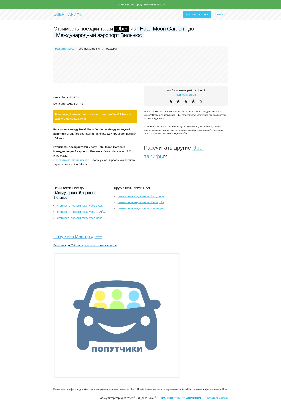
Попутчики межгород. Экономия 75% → (140, 4)
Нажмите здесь (64, 48)
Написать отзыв (186, 94)
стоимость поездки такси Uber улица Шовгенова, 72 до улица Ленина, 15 (164, 196)
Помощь (220, 14)
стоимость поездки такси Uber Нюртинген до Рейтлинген (153, 208)
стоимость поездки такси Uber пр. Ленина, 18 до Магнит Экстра (158, 202)
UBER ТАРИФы (68, 14)
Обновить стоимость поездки (71, 160)
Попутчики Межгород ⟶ (77, 236)
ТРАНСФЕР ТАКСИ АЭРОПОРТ (181, 397)
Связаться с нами (216, 397)
